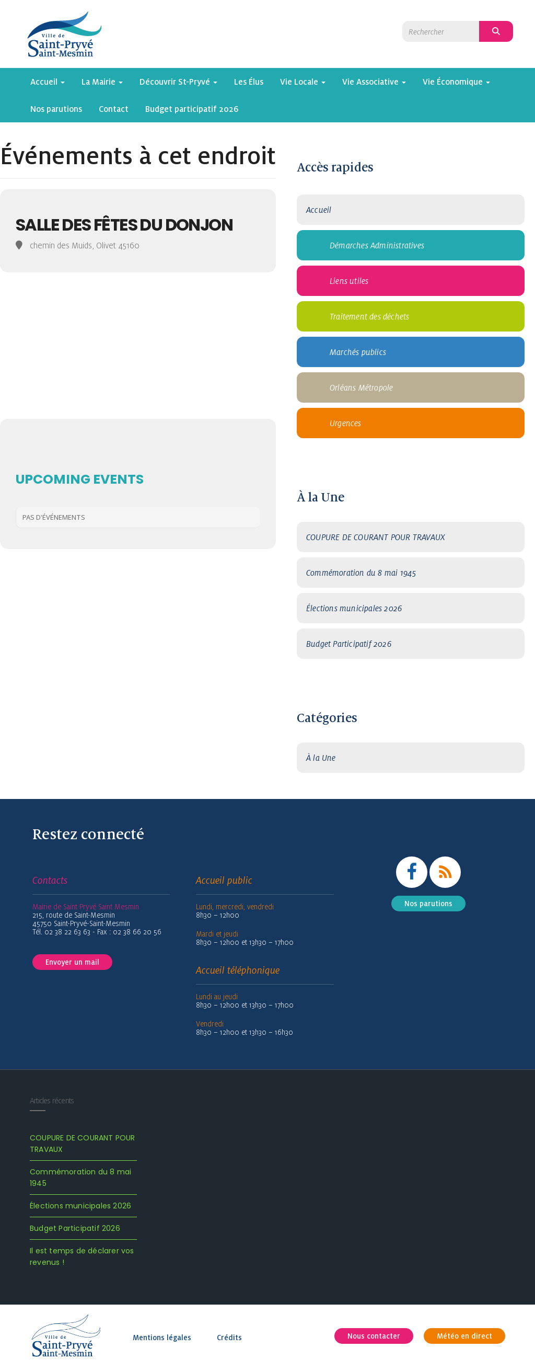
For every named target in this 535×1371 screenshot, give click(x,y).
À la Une (321, 757)
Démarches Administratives (377, 245)
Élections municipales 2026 (354, 608)
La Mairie (102, 81)
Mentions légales (162, 1337)
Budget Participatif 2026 (348, 643)
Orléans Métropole (361, 387)
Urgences (346, 423)
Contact (114, 109)
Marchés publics (358, 352)
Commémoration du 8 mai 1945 (361, 572)
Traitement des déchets (369, 316)
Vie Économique (456, 81)
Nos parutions (56, 109)
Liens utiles (349, 281)
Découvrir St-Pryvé (178, 81)
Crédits (229, 1337)
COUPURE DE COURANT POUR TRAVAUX (375, 537)
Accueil (47, 81)
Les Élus (248, 81)
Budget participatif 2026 (192, 109)
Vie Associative (374, 81)
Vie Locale (302, 81)
